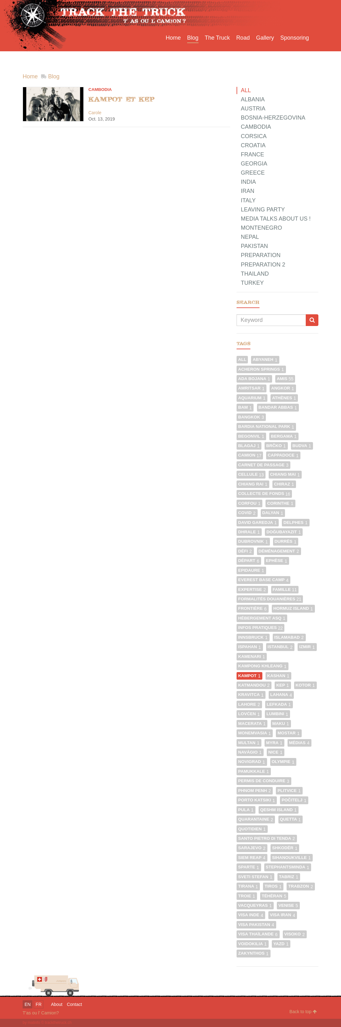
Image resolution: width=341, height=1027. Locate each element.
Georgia (254, 163)
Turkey (252, 283)
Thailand (255, 274)
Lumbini (277, 713)
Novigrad (252, 761)
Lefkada (279, 704)
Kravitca (251, 694)
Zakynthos (253, 953)
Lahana (281, 694)
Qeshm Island (278, 809)
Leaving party (263, 209)
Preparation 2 (263, 264)
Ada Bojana (254, 378)
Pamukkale (253, 771)
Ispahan (249, 646)
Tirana (248, 886)
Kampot (249, 675)
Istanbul (280, 646)
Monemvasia (254, 733)
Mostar (288, 733)
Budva (302, 445)
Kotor (305, 685)
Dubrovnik (253, 541)
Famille (285, 589)
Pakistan (254, 246)
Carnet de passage (263, 465)
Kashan (278, 675)
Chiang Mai (285, 474)
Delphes (295, 522)
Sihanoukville (291, 857)
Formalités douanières (269, 599)
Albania (253, 99)
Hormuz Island (293, 608)
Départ (249, 560)
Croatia (253, 145)
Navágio (250, 752)
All (246, 90)
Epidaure (251, 570)
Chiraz (284, 484)
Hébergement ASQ (262, 618)
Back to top (303, 1011)
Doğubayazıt (283, 532)
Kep (282, 685)
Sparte (249, 867)
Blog (53, 76)
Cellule (251, 474)
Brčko (276, 445)
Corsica (253, 136)
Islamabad (289, 637)
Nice (275, 752)
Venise (288, 905)
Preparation (260, 255)
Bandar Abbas (278, 407)
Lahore (249, 704)
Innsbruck (253, 637)
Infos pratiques (260, 627)
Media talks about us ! (275, 219)
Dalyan (273, 512)
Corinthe (280, 503)
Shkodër (285, 847)
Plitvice (289, 790)
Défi (245, 551)
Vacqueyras (255, 905)
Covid (247, 512)
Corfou (249, 503)
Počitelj (294, 800)
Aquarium (252, 398)
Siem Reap (252, 857)
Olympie (283, 761)
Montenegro (261, 228)
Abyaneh (265, 359)
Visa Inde (251, 914)
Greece (253, 173)
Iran (247, 191)
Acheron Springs (261, 369)
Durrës (286, 541)
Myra (274, 742)
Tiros (273, 886)
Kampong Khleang (262, 666)
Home (30, 76)
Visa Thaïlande (258, 934)
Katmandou (254, 685)
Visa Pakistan (256, 924)
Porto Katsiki (256, 800)
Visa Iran (283, 914)
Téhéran (274, 896)
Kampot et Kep (121, 99)
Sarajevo (252, 847)
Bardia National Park (266, 426)
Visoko (294, 934)
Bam (245, 407)
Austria (253, 108)
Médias (299, 742)
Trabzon (300, 886)
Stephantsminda (288, 867)
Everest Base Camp (263, 579)
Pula (246, 809)
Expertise (252, 589)
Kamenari (252, 656)
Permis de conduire (264, 780)
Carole (94, 112)
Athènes (284, 398)
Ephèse (277, 560)
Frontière (252, 608)
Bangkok (251, 417)
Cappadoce (283, 455)
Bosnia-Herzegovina (273, 118)
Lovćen (249, 713)
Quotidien (252, 829)
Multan (249, 742)
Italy (248, 200)
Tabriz (289, 876)
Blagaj (249, 445)
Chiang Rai (253, 484)
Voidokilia (252, 943)
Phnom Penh (254, 790)
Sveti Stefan (255, 876)
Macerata (252, 723)
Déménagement (279, 551)
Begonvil (251, 436)
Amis (285, 378)
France (252, 154)
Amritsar (251, 388)
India (248, 182)
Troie (246, 896)
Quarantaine (256, 819)
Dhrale (249, 532)
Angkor (282, 388)
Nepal (250, 237)
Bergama (284, 436)
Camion (249, 455)
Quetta (290, 819)
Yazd (281, 943)
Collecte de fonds (264, 493)
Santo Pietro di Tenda (266, 838)
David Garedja (257, 522)
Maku (280, 723)
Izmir (307, 646)
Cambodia (100, 89)
